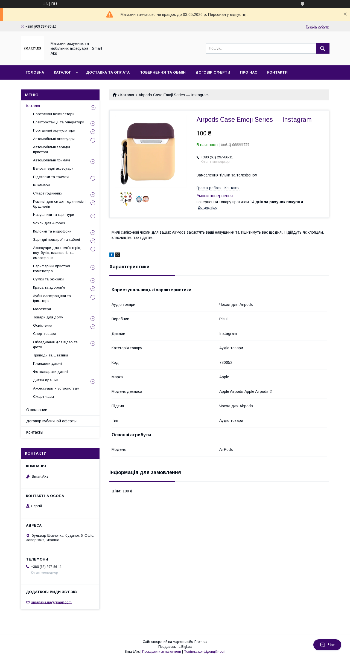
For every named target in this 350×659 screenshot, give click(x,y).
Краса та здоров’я (49, 287)
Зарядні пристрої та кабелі (56, 239)
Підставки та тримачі (51, 177)
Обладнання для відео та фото (55, 344)
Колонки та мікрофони (52, 231)
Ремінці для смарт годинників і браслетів (59, 203)
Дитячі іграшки (45, 380)
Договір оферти (213, 72)
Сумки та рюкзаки (48, 279)
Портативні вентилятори (53, 114)
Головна (35, 72)
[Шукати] (322, 48)
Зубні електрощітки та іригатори (52, 298)
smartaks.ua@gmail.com (51, 602)
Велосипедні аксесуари (53, 168)
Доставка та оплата (108, 72)
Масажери (42, 309)
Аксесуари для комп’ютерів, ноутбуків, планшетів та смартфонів (57, 253)
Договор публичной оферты (51, 421)
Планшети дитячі (47, 363)
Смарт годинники (48, 193)
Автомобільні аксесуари (54, 139)
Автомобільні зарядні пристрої (51, 149)
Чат (327, 644)
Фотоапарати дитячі (50, 372)
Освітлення (42, 325)
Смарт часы (43, 396)
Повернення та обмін (162, 72)
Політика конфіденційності (204, 652)
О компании (36, 410)
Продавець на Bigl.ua (175, 647)
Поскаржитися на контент (161, 652)
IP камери (41, 185)
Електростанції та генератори (58, 122)
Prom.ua (200, 642)
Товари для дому (48, 317)
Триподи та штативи (50, 355)
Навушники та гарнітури (53, 215)
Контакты (34, 432)
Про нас (248, 72)
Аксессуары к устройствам (56, 388)
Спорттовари (44, 334)
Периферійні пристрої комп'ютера (51, 268)
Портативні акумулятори (54, 130)
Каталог (62, 72)
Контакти (277, 72)
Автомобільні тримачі (51, 160)
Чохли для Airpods (49, 223)
